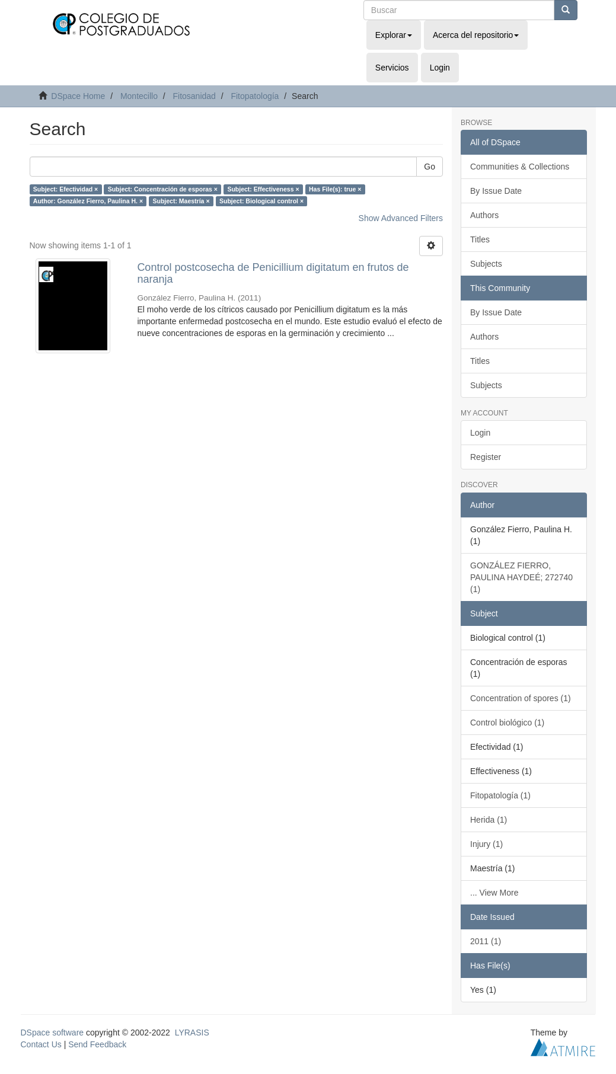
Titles (480, 239)
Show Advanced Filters (401, 218)
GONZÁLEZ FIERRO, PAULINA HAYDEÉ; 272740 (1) (521, 577)
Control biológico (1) (507, 722)
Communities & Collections (519, 166)
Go (429, 166)
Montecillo (139, 96)
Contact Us (41, 1044)
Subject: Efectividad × (65, 189)
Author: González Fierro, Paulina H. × (88, 200)
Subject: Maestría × (181, 200)
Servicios (392, 67)
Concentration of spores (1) (520, 698)
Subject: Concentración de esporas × (163, 189)
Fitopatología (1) (500, 795)
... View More (494, 892)
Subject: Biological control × (261, 200)
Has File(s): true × (335, 189)
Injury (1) (486, 844)
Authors (484, 215)
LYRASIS (192, 1032)
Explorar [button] (393, 35)
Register (485, 457)
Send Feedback (97, 1044)
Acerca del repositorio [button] (476, 35)
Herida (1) (488, 819)
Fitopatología (255, 96)
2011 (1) (485, 941)
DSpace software (52, 1032)
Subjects (486, 263)
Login (480, 432)
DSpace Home (78, 96)
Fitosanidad (194, 96)
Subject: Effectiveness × (263, 189)
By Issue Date (496, 191)
